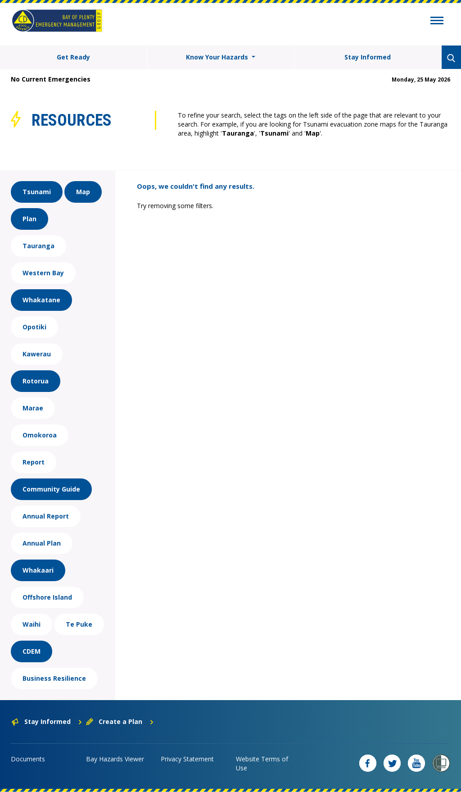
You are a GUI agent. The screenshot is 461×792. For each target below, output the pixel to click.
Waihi (32, 624)
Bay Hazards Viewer (115, 759)
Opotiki (34, 327)
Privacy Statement (187, 759)
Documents (28, 759)
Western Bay (43, 273)
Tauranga (38, 245)
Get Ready (73, 57)
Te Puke (79, 624)
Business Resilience (54, 678)
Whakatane (41, 300)
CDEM (32, 651)
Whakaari (38, 570)
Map (83, 191)
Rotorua (36, 381)
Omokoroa (40, 435)
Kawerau (37, 354)
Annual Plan (42, 543)
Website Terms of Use (262, 763)
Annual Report (46, 516)
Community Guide (51, 489)
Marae (33, 408)
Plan (29, 218)
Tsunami (37, 191)
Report (34, 462)
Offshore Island (47, 597)
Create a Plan (120, 721)
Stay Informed (367, 57)
